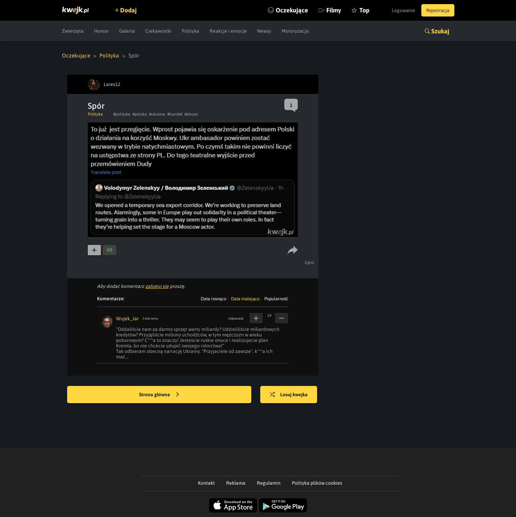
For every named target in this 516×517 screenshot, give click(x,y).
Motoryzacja (295, 31)
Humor (101, 31)
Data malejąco (245, 298)
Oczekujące (287, 10)
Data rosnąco (213, 298)
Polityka (190, 31)
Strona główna (159, 395)
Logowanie (400, 10)
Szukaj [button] (440, 31)
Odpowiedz (235, 318)
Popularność (276, 298)
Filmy (328, 10)
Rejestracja (436, 10)
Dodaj (130, 10)
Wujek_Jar (127, 318)
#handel (174, 114)
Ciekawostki (158, 31)
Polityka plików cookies (317, 483)
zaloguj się (157, 286)
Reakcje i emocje (228, 31)
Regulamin (269, 483)
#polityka (121, 114)
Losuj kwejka (290, 395)
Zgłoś (310, 262)
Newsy (264, 31)
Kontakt (206, 483)
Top (359, 10)
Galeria (127, 31)
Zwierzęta (73, 31)
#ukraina (157, 114)
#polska (140, 114)
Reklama (235, 483)
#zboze (191, 114)
